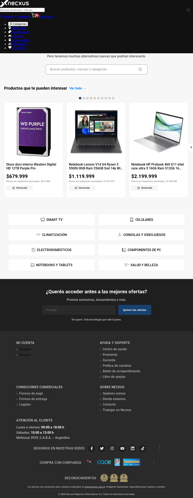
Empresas (17, 44)
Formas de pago (31, 393)
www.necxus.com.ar (95, 487)
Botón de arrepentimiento (121, 371)
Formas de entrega (33, 399)
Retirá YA (17, 28)
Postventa (110, 355)
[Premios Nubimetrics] (114, 478)
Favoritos (17, 48)
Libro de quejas (114, 377)
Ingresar (22, 17)
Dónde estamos (114, 399)
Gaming (16, 36)
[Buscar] (188, 10)
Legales (25, 404)
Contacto (45, 17)
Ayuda (6, 17)
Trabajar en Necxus (117, 410)
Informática (18, 40)
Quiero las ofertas (134, 309)
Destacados (18, 32)
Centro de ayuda (115, 349)
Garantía (109, 360)
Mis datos (25, 354)
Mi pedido (25, 349)
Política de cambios (117, 366)
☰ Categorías (18, 24)
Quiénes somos (114, 393)
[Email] (79, 310)
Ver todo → (77, 88)
